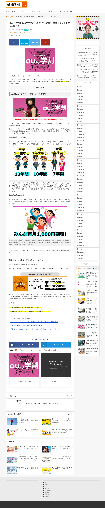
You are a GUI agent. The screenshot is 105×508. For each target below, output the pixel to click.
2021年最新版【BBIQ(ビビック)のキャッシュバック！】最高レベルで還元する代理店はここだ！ (88, 54)
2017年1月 (81, 204)
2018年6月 (81, 150)
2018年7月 (81, 147)
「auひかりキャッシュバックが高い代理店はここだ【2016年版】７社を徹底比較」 (33, 322)
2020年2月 (81, 106)
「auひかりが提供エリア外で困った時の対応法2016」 (25, 325)
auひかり (14, 11)
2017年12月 (81, 169)
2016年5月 (81, 230)
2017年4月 (81, 195)
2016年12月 (81, 207)
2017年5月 (81, 191)
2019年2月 (81, 128)
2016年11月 (81, 210)
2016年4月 (81, 233)
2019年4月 (81, 122)
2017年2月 (81, 201)
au (11, 32)
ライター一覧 (68, 396)
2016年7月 (81, 223)
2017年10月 (81, 176)
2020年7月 (81, 93)
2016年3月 (81, 236)
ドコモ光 (32, 11)
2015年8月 (81, 258)
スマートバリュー (19, 32)
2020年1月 (81, 109)
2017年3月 (81, 198)
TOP (7, 16)
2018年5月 (81, 153)
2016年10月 (81, 214)
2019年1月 (81, 131)
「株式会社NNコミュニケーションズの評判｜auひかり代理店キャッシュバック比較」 (34, 329)
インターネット (50, 11)
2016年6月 (81, 226)
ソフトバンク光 (23, 11)
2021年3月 (81, 87)
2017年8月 (81, 182)
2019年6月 (81, 115)
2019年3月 (81, 125)
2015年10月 (81, 252)
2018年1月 (81, 166)
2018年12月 (81, 134)
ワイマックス (61, 11)
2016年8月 (81, 220)
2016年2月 (81, 239)
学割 (26, 32)
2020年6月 (81, 96)
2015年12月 (81, 245)
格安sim (69, 11)
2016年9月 (81, 217)
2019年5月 (81, 118)
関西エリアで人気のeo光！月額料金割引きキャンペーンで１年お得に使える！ (88, 65)
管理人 (31, 29)
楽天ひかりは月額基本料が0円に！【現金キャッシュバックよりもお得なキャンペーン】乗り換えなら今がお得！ (88, 71)
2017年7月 (81, 185)
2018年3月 (81, 160)
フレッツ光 (41, 11)
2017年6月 (81, 188)
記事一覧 (70, 414)
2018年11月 (81, 137)
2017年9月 (81, 179)
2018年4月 (81, 156)
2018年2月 (81, 163)
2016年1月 (81, 242)
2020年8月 (81, 90)
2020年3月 (81, 102)
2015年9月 (81, 255)
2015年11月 (81, 249)
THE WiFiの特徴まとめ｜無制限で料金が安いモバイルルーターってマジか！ (88, 76)
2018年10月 (81, 141)
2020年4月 (81, 99)
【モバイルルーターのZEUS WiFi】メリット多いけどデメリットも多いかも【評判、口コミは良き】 (88, 60)
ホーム (7, 11)
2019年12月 (81, 112)
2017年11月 (81, 172)
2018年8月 (81, 144)
